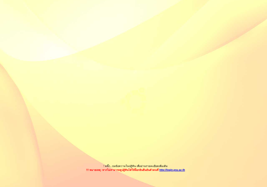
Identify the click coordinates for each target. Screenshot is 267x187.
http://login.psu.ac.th (172, 170)
